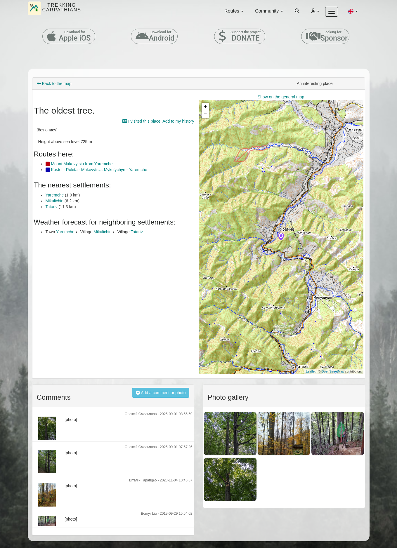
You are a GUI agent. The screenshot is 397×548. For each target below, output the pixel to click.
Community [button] (269, 10)
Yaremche (55, 195)
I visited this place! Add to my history (158, 121)
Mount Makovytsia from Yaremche (79, 163)
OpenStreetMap (332, 371)
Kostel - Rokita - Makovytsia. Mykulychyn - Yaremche (96, 169)
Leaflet (310, 371)
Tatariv (52, 206)
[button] (352, 11)
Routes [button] (233, 10)
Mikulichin (54, 201)
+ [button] (205, 106)
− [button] (205, 114)
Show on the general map (281, 97)
